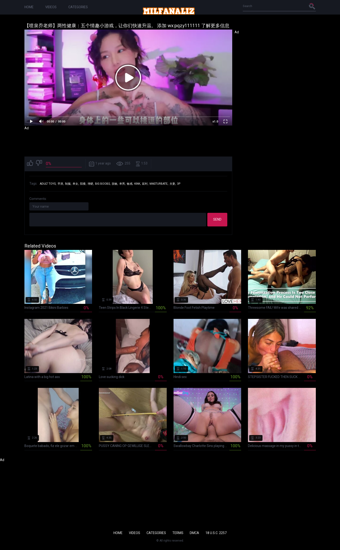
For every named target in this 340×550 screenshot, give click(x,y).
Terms (177, 533)
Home (29, 7)
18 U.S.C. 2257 (216, 533)
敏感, (130, 183)
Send (217, 219)
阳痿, (83, 183)
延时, (145, 183)
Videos (51, 7)
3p (178, 183)
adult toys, (48, 183)
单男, (122, 183)
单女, (76, 183)
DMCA (194, 533)
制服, (68, 183)
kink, (137, 183)
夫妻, (173, 183)
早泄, (61, 183)
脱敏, (115, 183)
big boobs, (103, 183)
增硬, (91, 183)
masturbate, (159, 183)
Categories (78, 7)
